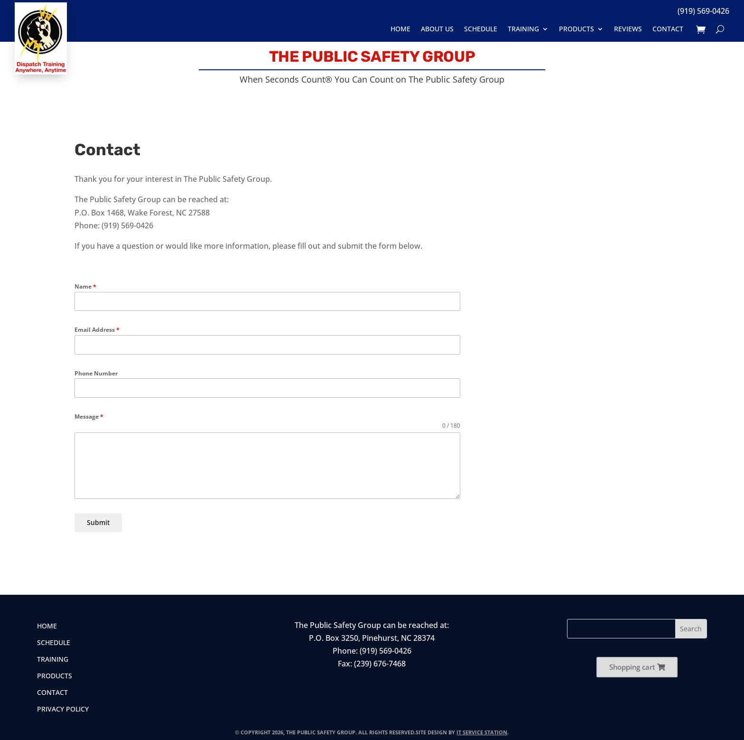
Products (576, 29)
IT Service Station (481, 728)
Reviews (628, 29)
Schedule (480, 29)
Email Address (97, 330)
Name (85, 286)
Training (523, 29)
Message (88, 416)
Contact (667, 29)
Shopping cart (632, 663)
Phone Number (96, 373)
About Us (437, 29)
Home (400, 29)
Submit (98, 522)
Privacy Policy (63, 706)
